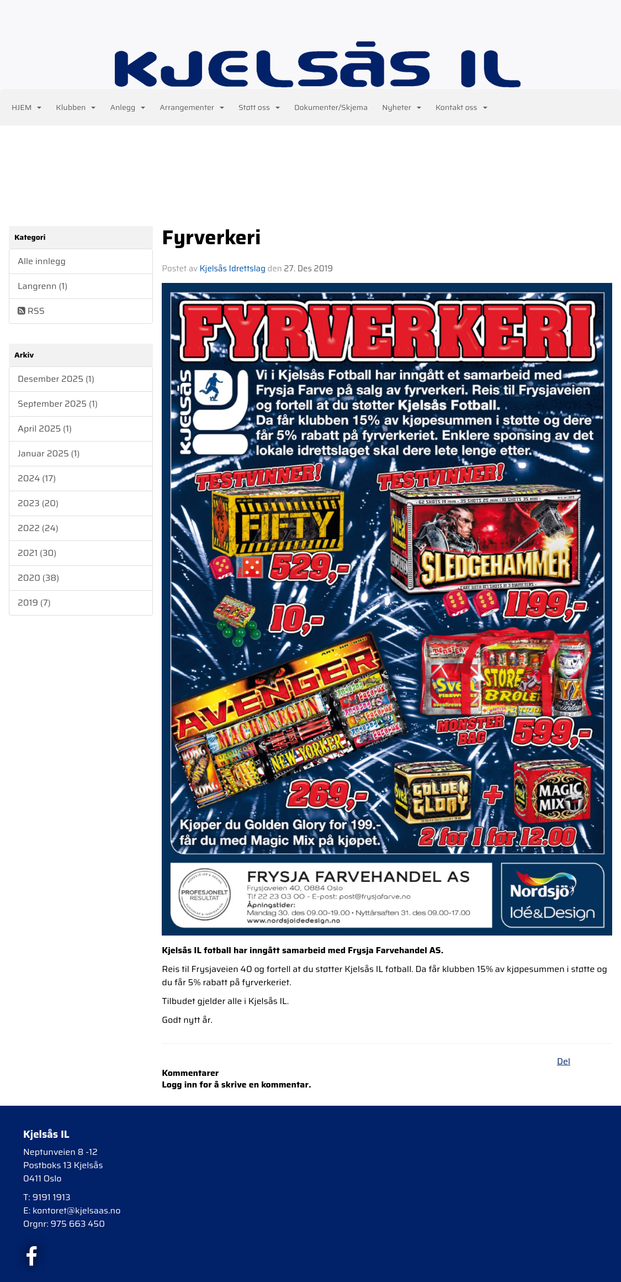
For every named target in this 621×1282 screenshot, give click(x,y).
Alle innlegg (42, 261)
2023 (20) (38, 503)
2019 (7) (34, 603)
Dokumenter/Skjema (331, 107)
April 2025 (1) (45, 428)
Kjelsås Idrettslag (233, 268)
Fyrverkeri (211, 237)
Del (563, 1061)
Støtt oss (259, 107)
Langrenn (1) (42, 286)
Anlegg (127, 107)
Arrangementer (192, 107)
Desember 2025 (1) (56, 379)
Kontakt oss (461, 107)
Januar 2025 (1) (48, 453)
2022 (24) (38, 528)
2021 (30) (37, 553)
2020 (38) (38, 578)
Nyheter (401, 107)
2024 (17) (37, 478)
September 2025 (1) (58, 404)
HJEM (26, 107)
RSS (31, 311)
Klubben (75, 107)
